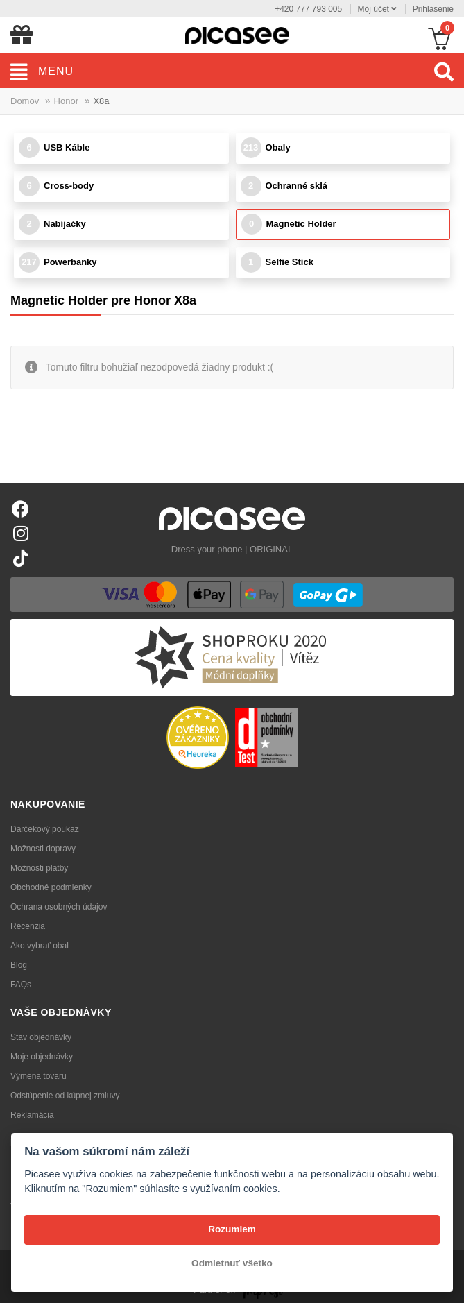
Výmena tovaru (38, 1076)
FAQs (20, 984)
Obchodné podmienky (51, 887)
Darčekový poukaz (44, 829)
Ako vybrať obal (39, 946)
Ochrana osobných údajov (58, 907)
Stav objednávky (40, 1037)
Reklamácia (32, 1115)
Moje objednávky (41, 1057)
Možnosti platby (39, 868)
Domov (24, 101)
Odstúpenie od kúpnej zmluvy (64, 1095)
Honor (66, 101)
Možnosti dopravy (43, 848)
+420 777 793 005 (308, 9)
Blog (18, 965)
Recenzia (27, 926)
